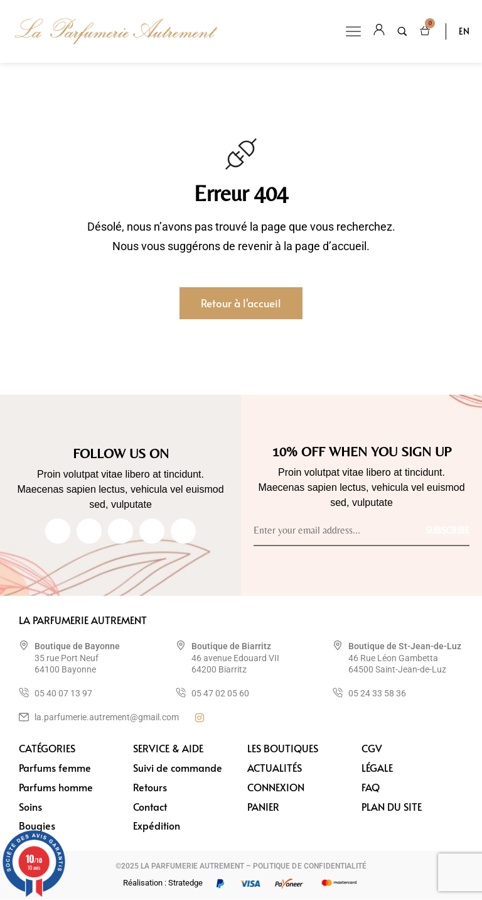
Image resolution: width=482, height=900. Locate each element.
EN (464, 31)
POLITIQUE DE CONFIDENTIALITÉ (309, 866)
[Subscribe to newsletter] (447, 529)
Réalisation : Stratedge (163, 883)
